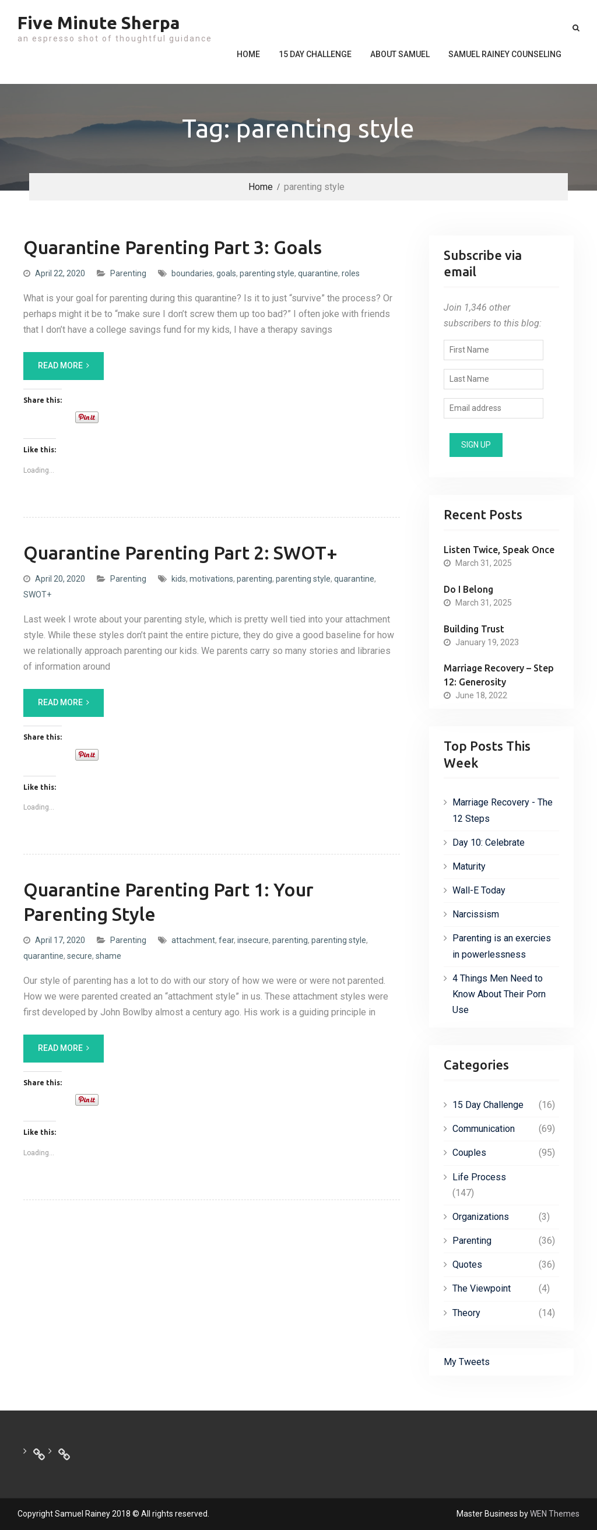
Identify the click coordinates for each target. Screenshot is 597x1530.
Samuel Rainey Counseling (504, 54)
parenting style (267, 273)
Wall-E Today (478, 890)
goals (226, 273)
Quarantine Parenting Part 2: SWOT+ (180, 552)
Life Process (479, 1177)
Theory (466, 1312)
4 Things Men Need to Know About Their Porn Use (499, 994)
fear (226, 940)
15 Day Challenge (315, 54)
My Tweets (467, 1361)
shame (108, 956)
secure (79, 956)
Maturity (469, 866)
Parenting (128, 273)
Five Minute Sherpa (98, 23)
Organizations (480, 1216)
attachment (193, 940)
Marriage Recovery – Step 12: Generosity (499, 675)
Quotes (467, 1264)
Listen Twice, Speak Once (499, 549)
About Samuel (400, 54)
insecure (253, 940)
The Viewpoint (481, 1288)
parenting (254, 578)
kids (178, 578)
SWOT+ (37, 594)
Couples (469, 1152)
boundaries (192, 273)
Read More (60, 365)
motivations (211, 578)
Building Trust (474, 629)
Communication (483, 1128)
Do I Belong (468, 589)
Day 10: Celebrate (488, 842)
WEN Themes (555, 1513)
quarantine (318, 273)
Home (248, 54)
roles (351, 273)
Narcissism (475, 914)
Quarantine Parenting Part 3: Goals (172, 247)
